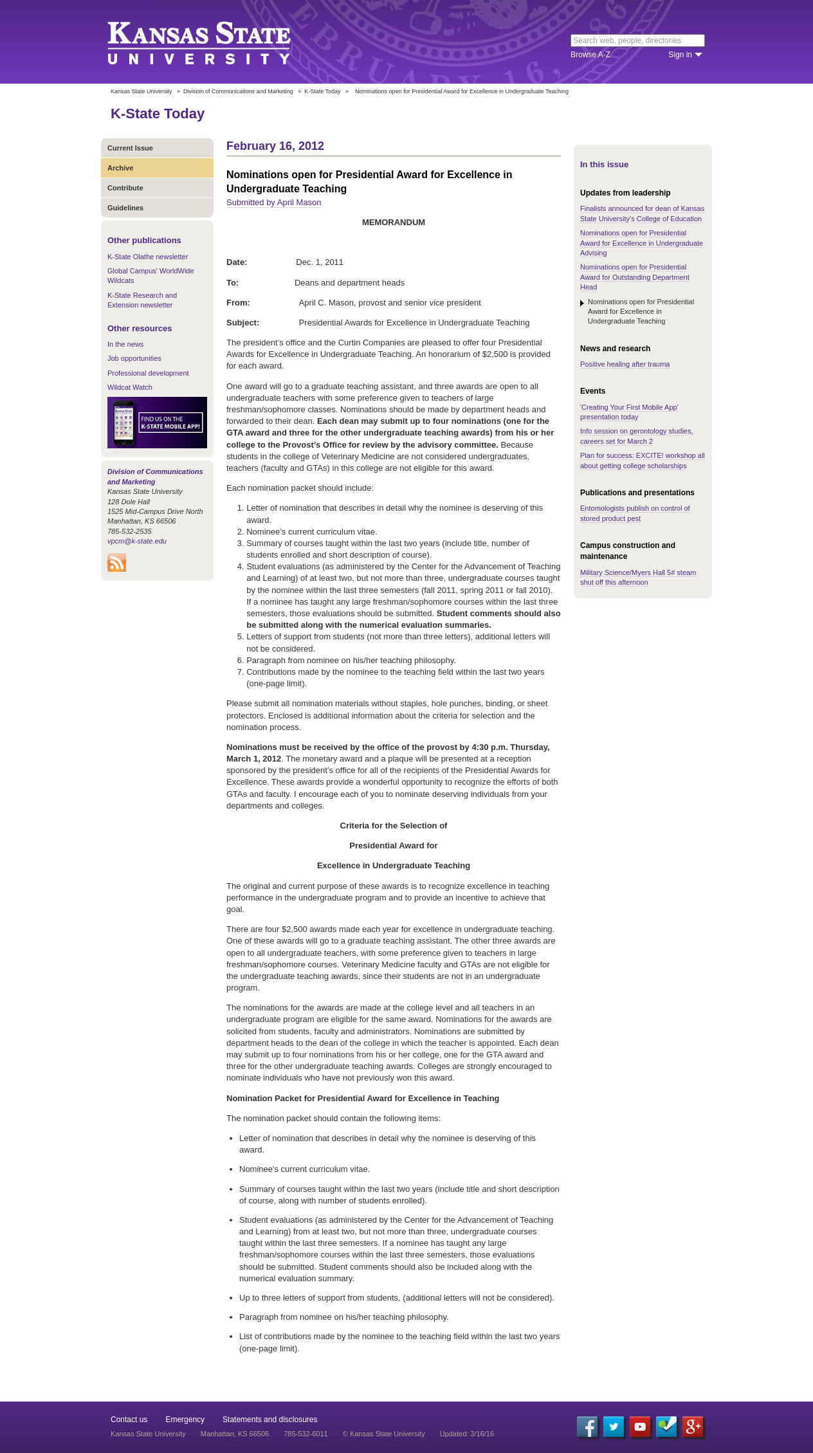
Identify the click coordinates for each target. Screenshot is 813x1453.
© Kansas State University (384, 1434)
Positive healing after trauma (625, 364)
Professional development (148, 373)
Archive (120, 168)
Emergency (185, 1419)
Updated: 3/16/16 (467, 1434)
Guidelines (125, 208)
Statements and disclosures (270, 1419)
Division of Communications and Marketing (238, 91)
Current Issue (130, 148)
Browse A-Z (590, 54)
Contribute (125, 188)
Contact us (129, 1419)
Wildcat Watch (129, 387)
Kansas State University (215, 42)
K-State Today (322, 91)
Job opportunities (134, 358)
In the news (125, 344)
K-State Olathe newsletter (147, 256)
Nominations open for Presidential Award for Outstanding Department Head (635, 277)
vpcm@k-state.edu (137, 541)
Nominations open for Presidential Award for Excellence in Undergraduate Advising (641, 243)
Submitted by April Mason (273, 202)
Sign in (680, 54)
